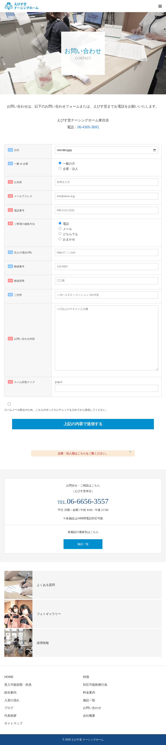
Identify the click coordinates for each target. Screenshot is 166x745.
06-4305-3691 (88, 127)
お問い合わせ (92, 708)
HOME (8, 677)
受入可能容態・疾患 (18, 684)
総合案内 (10, 692)
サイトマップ (13, 723)
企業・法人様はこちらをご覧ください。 (83, 453)
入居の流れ (11, 700)
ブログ (8, 708)
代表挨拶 (10, 715)
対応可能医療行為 (95, 684)
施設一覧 (83, 544)
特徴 (86, 677)
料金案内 (89, 692)
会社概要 (89, 715)
